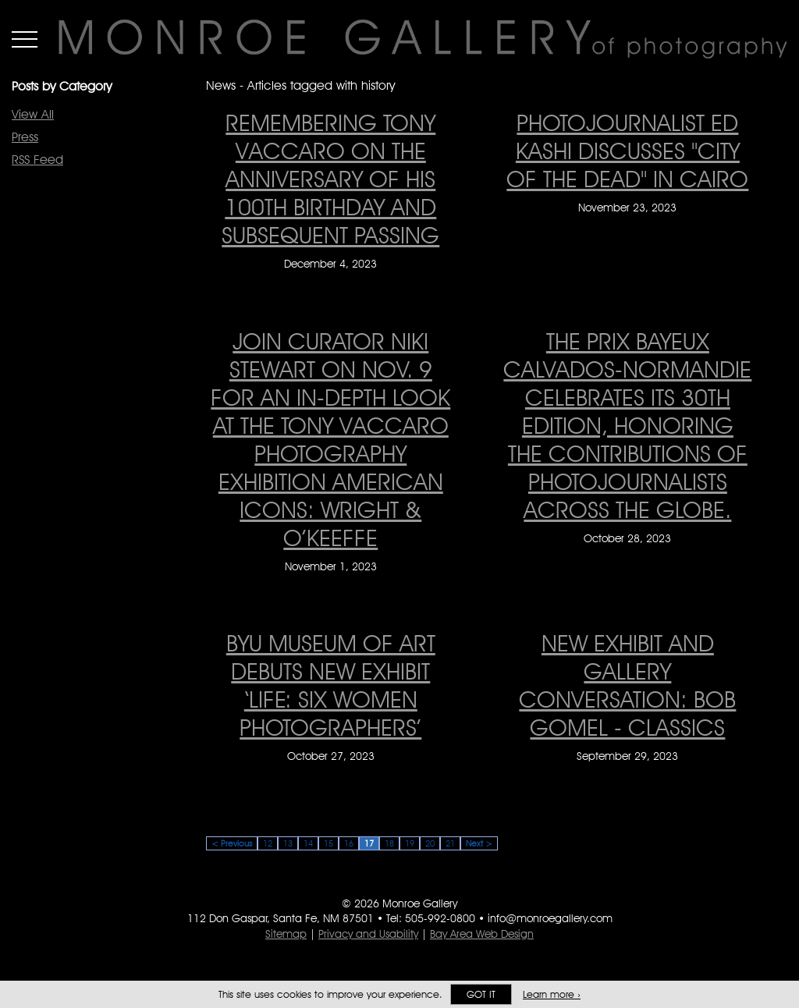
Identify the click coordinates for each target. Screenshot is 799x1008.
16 (348, 843)
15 (328, 843)
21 (450, 843)
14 (308, 843)
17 (369, 843)
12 (267, 843)
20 (430, 843)
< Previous (231, 843)
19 (409, 843)
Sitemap (286, 934)
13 (288, 843)
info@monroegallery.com (550, 918)
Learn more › (552, 994)
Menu (24, 39)
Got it (481, 994)
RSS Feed (37, 159)
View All (33, 114)
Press (25, 137)
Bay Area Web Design (482, 934)
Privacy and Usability (368, 934)
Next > (479, 843)
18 (389, 843)
